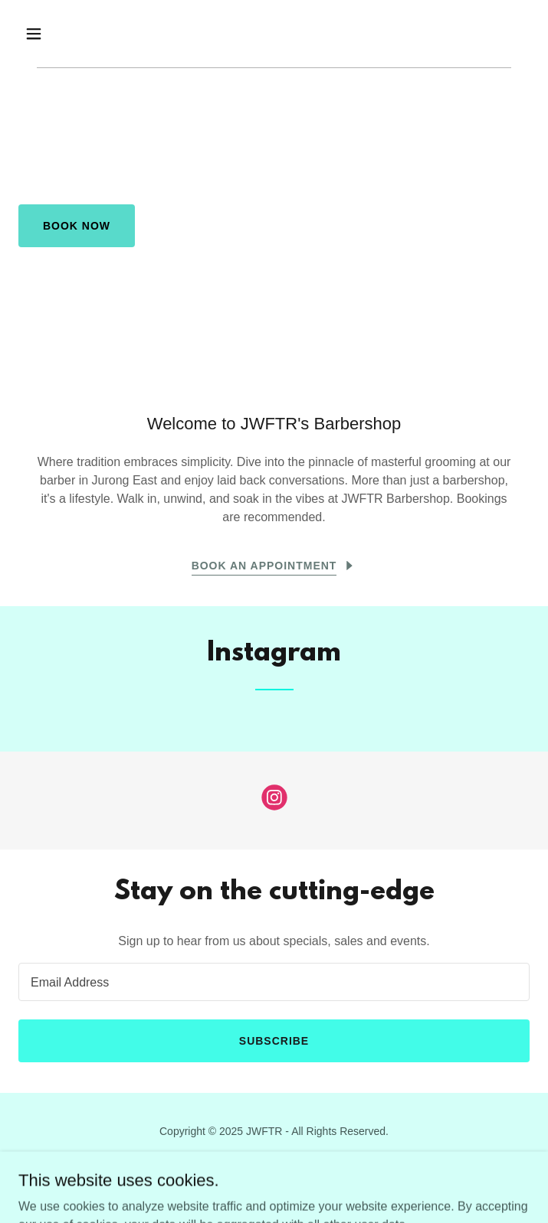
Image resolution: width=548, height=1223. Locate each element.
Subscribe (274, 1041)
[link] (274, 800)
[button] (56, 33)
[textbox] (274, 982)
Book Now (76, 226)
